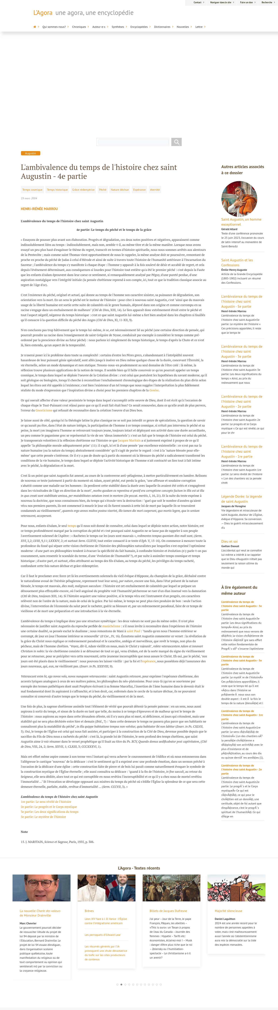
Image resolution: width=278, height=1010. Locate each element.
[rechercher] (133, 49)
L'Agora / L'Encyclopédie (175, 937)
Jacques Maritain (129, 347)
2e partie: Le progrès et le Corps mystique (49, 714)
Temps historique (57, 96)
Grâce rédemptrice (83, 96)
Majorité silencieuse (228, 818)
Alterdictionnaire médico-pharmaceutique (176, 965)
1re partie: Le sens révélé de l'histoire (46, 709)
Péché (102, 96)
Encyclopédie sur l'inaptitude (171, 956)
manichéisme (111, 533)
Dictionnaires (162, 26)
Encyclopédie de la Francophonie (172, 948)
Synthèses (118, 26)
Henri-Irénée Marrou (39, 115)
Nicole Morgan (100, 975)
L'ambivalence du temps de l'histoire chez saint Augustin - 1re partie (241, 358)
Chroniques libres (101, 981)
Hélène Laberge (100, 944)
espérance (149, 568)
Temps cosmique (32, 96)
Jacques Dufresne (101, 938)
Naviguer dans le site (220, 2)
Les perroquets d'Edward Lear (103, 842)
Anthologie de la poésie (175, 980)
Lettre (198, 26)
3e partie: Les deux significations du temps (50, 719)
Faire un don (246, 2)
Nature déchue (120, 96)
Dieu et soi (229, 448)
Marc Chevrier (99, 962)
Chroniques (79, 26)
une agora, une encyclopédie (94, 12)
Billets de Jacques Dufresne (168, 818)
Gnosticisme (44, 317)
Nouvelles (183, 26)
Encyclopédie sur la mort (176, 941)
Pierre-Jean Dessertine (104, 969)
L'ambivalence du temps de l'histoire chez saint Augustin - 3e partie (241, 258)
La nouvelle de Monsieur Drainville (40, 820)
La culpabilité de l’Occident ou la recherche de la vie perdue (50, 941)
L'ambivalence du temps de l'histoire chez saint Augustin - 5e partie (241, 208)
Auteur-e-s (98, 26)
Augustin (30, 60)
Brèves (89, 818)
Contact (197, 2)
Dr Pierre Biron (100, 950)
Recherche (267, 2)
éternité (155, 96)
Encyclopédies (139, 26)
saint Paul (133, 538)
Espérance (139, 96)
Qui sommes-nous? (54, 26)
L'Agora (43, 12)
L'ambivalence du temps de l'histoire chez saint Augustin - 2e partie (241, 308)
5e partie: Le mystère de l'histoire (43, 724)
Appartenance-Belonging (176, 984)
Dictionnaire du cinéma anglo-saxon (175, 973)
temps (72, 433)
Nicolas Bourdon (101, 956)
